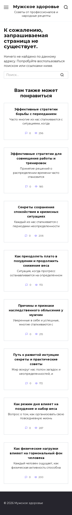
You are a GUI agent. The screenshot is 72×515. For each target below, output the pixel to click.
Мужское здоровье (36, 6)
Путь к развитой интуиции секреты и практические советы (36, 359)
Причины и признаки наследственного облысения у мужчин (36, 310)
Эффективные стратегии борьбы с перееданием (36, 111)
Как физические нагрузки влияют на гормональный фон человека (36, 453)
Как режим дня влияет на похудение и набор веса (36, 406)
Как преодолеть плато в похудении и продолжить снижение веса (36, 261)
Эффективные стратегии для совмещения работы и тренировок (36, 158)
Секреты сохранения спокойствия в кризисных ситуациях (36, 211)
